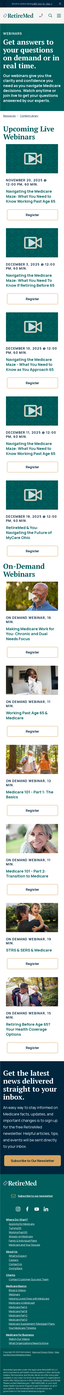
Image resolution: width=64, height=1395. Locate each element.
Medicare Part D (18, 1319)
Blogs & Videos (17, 1290)
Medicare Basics (16, 1286)
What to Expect (18, 1256)
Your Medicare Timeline (22, 1328)
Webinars (14, 1294)
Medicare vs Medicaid (22, 1303)
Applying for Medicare (21, 1224)
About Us (11, 1251)
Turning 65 (15, 1228)
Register (32, 215)
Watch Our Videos (19, 1339)
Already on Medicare (21, 1236)
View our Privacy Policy (43, 1352)
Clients (10, 1275)
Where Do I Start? (17, 1219)
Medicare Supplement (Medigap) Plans (32, 1324)
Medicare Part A (18, 1307)
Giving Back (15, 1268)
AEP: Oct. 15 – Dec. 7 (42, 3)
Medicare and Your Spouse (24, 1245)
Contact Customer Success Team (28, 1279)
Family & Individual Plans (23, 1240)
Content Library (29, 116)
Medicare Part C (18, 1315)
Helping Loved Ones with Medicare (29, 1298)
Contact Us (15, 1264)
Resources (9, 116)
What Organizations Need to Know (28, 1343)
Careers (13, 1260)
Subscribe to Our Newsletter (32, 1161)
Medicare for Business (20, 1335)
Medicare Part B (18, 1311)
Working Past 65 (18, 1232)
